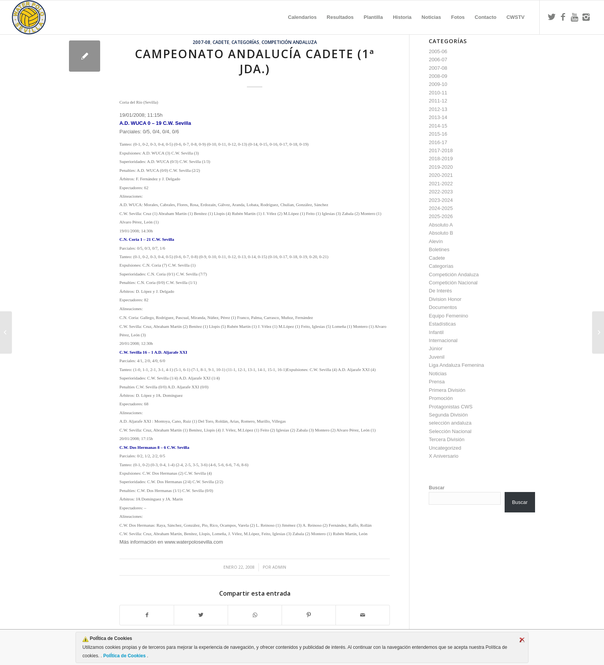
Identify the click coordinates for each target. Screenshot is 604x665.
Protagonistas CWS (450, 407)
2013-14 (438, 117)
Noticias (437, 373)
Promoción (441, 398)
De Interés (440, 291)
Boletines (439, 249)
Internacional (443, 340)
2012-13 (438, 109)
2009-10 (438, 84)
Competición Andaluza (289, 42)
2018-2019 (441, 158)
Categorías (245, 42)
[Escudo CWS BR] (29, 17)
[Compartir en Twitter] (201, 615)
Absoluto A (441, 225)
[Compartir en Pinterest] (309, 615)
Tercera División (446, 439)
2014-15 (438, 126)
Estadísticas (442, 324)
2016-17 (438, 142)
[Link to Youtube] (575, 17)
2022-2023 (441, 192)
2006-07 (438, 59)
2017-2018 (441, 150)
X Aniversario (443, 456)
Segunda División (448, 415)
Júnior (435, 348)
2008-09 (438, 76)
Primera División (447, 390)
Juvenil (436, 357)
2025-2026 (441, 216)
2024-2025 (441, 208)
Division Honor (445, 299)
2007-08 (201, 42)
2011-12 (438, 101)
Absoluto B (441, 233)
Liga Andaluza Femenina (456, 365)
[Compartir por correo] (362, 615)
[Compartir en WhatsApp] (255, 615)
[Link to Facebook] (563, 17)
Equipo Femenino (448, 316)
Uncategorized (445, 448)
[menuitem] (302, 17)
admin (279, 567)
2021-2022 (441, 183)
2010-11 (438, 93)
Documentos (443, 307)
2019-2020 (441, 167)
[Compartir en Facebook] (147, 615)
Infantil (436, 332)
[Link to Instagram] (586, 17)
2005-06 (438, 51)
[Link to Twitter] (551, 17)
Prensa (437, 382)
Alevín (436, 241)
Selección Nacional (450, 431)
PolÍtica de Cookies (124, 655)
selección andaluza (450, 423)
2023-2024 (441, 200)
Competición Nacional (453, 282)
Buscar (437, 487)
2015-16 (438, 134)
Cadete (221, 42)
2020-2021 (441, 175)
